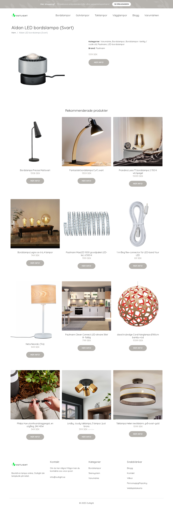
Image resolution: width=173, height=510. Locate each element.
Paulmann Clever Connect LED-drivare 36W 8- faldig (86, 338)
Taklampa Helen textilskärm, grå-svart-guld (137, 425)
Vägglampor (120, 16)
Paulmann (102, 46)
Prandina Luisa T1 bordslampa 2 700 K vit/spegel (138, 174)
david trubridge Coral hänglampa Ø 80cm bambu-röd (138, 338)
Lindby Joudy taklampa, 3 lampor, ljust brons (86, 427)
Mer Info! (99, 64)
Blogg (135, 16)
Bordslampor (63, 16)
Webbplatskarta (134, 490)
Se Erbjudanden (121, 4)
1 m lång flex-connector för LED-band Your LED (138, 256)
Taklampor (101, 16)
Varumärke (106, 43)
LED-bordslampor (116, 46)
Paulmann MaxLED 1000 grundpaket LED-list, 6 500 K (86, 256)
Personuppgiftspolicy (137, 485)
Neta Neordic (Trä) (35, 346)
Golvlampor (82, 16)
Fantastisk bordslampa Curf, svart (86, 172)
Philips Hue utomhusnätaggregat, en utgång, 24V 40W (35, 427)
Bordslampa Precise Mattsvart (35, 172)
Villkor (130, 480)
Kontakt (130, 475)
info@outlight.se (57, 479)
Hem (13, 35)
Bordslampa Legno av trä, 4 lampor (35, 254)
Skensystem (94, 475)
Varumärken (151, 16)
